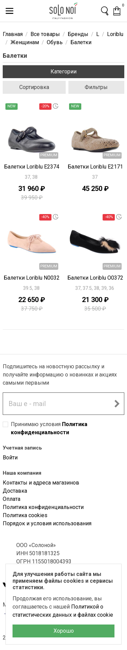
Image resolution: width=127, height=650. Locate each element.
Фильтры (96, 87)
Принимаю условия (49, 428)
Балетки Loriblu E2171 (95, 166)
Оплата (11, 499)
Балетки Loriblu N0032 (32, 278)
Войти (10, 457)
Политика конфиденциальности (43, 507)
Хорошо (64, 631)
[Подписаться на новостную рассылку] (117, 404)
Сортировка (34, 87)
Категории (63, 71)
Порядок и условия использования (47, 523)
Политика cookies (25, 515)
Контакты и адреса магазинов (41, 482)
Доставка (15, 491)
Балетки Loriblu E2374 (31, 166)
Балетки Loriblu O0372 (95, 278)
